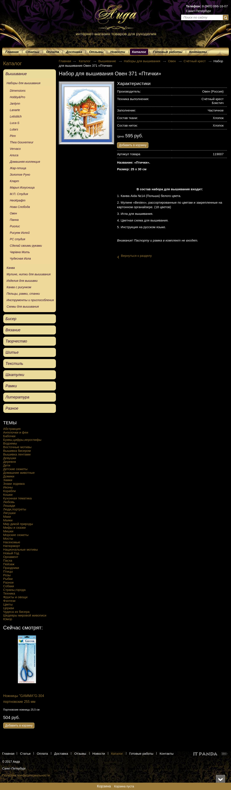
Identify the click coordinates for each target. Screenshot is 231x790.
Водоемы (10, 443)
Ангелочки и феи (15, 432)
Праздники (11, 568)
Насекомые (11, 542)
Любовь (9, 502)
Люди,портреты (14, 509)
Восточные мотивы (17, 447)
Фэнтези (9, 601)
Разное (8, 582)
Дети (6, 465)
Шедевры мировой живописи (24, 615)
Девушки (9, 458)
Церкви (8, 608)
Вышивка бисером (17, 450)
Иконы (8, 487)
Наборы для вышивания (142, 61)
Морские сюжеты (15, 535)
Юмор (7, 619)
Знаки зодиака (14, 483)
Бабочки (9, 436)
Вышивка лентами (17, 454)
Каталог (139, 52)
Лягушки (9, 513)
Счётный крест (195, 61)
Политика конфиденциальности (26, 775)
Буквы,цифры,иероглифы (22, 439)
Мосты (8, 538)
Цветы (7, 604)
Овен (172, 61)
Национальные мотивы (20, 549)
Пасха (7, 560)
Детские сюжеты (15, 469)
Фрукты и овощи (15, 597)
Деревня (9, 461)
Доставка (61, 753)
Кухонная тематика (17, 498)
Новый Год (11, 553)
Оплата (42, 753)
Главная (65, 61)
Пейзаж (8, 564)
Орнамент (10, 557)
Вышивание (107, 61)
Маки (7, 516)
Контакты (167, 753)
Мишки (8, 531)
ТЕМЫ (10, 422)
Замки (7, 480)
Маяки (7, 520)
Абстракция (11, 429)
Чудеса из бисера (16, 611)
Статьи (25, 753)
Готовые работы (141, 753)
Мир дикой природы (18, 524)
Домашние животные (19, 472)
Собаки (8, 586)
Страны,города (14, 590)
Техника (9, 593)
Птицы (8, 571)
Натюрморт (11, 546)
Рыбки (7, 579)
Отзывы (80, 753)
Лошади (9, 505)
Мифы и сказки (14, 527)
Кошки (7, 494)
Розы (7, 575)
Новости (98, 753)
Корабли (9, 491)
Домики (8, 476)
